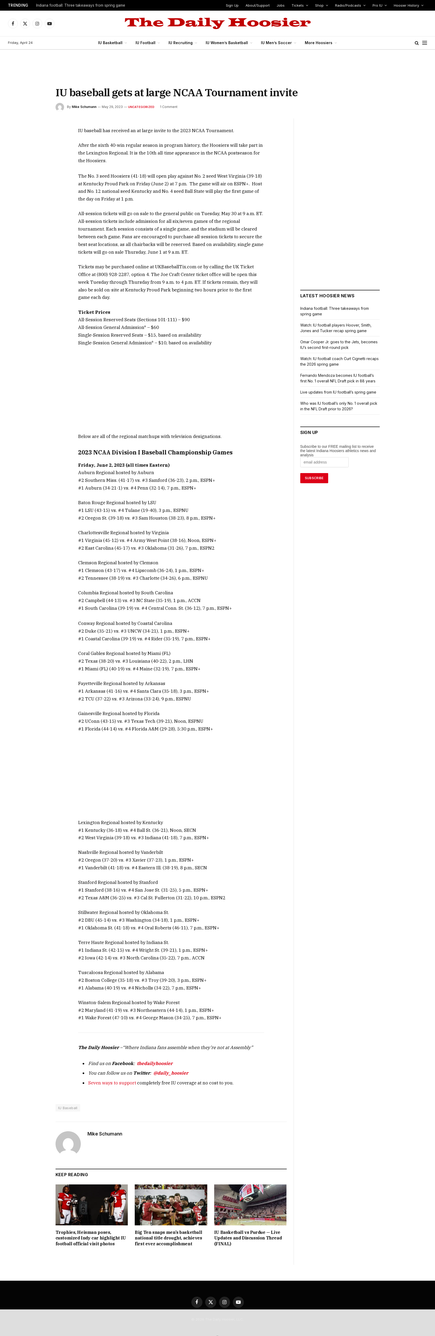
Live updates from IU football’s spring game (338, 392)
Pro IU (377, 5)
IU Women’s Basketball (226, 42)
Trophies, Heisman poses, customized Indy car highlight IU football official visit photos (91, 1208)
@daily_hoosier (157, 1042)
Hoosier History (406, 5)
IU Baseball (68, 1077)
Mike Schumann (83, 107)
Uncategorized (141, 107)
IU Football (147, 42)
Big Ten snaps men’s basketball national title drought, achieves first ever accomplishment (169, 1208)
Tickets (298, 5)
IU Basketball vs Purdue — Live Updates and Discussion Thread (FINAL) (249, 1205)
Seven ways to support (108, 1052)
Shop (319, 5)
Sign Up (233, 5)
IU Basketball (113, 42)
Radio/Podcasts (348, 5)
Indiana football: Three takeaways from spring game (81, 5)
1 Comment (167, 107)
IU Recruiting (181, 42)
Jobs (281, 5)
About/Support (258, 5)
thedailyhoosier (145, 1033)
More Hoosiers (315, 42)
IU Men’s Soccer (274, 42)
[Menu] (424, 43)
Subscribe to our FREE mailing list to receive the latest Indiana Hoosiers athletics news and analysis (338, 450)
